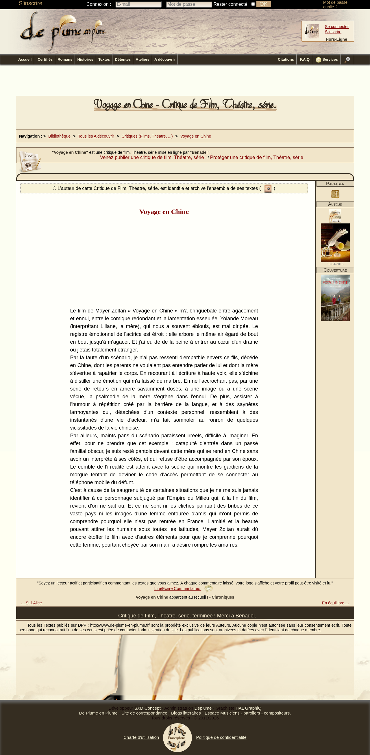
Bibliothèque (59, 136)
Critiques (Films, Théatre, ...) (147, 136)
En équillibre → (335, 603)
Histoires (85, 59)
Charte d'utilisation (141, 737)
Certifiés (45, 59)
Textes (104, 59)
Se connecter (337, 26)
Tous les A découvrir (96, 136)
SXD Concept (148, 708)
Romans (65, 59)
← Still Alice (31, 603)
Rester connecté (230, 4)
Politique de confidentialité (221, 737)
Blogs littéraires (186, 712)
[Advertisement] (185, 82)
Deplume (203, 708)
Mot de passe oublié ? (335, 4)
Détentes (123, 59)
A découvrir (164, 59)
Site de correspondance (144, 712)
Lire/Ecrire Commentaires (183, 588)
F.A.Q (305, 59)
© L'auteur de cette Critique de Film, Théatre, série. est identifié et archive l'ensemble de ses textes (156, 188)
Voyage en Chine (195, 136)
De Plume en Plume (98, 712)
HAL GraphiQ (248, 708)
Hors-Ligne (336, 39)
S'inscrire (30, 3)
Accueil (25, 59)
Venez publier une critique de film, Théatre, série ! (153, 157)
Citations (286, 59)
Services (327, 60)
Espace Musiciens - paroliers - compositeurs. (248, 712)
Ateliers (142, 59)
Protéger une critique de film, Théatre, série (256, 157)
